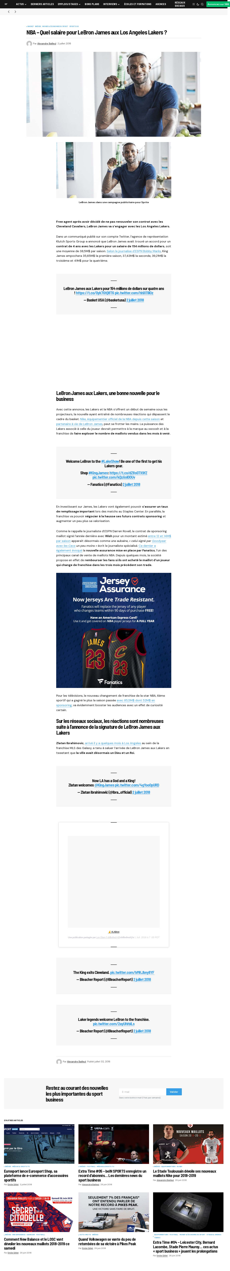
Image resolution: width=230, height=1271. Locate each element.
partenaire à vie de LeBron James (79, 424)
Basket (31, 26)
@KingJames (104, 784)
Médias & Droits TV (21, 1167)
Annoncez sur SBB (218, 4)
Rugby (179, 1167)
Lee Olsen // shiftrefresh (106, 937)
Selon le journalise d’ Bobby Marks (134, 251)
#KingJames (98, 472)
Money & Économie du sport (55, 26)
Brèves (38, 26)
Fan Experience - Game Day (23, 1235)
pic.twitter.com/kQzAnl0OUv (114, 477)
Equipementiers (168, 1167)
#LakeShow (110, 461)
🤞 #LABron (113, 932)
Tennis (157, 1238)
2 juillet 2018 (135, 299)
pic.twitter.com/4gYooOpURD (137, 784)
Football (91, 1167)
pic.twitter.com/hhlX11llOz (134, 292)
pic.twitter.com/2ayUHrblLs (113, 1023)
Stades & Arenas (214, 1235)
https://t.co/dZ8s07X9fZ (128, 472)
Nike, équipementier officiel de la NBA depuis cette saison (120, 419)
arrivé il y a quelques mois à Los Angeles (113, 743)
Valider (174, 1091)
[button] (6, 4)
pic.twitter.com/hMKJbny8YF (132, 972)
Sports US (74, 26)
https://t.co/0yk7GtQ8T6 (95, 292)
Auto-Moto (85, 1235)
